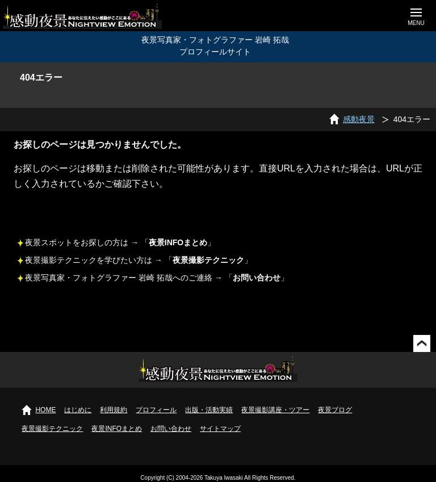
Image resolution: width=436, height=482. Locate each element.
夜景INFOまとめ (116, 429)
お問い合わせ (170, 429)
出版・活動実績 (209, 410)
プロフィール (156, 410)
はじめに (77, 410)
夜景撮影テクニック (52, 429)
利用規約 (113, 410)
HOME (45, 410)
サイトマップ (220, 429)
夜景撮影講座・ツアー (275, 410)
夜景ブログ (335, 410)
